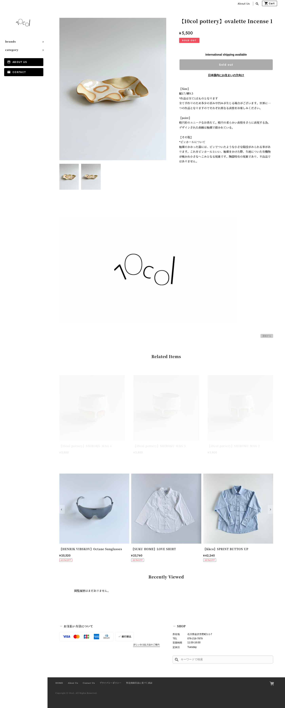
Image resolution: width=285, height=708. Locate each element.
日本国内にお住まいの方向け (226, 75)
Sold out (226, 64)
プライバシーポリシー (110, 683)
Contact (19, 72)
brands (10, 41)
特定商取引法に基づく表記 (139, 683)
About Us (244, 3)
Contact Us (89, 683)
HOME (59, 683)
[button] (62, 509)
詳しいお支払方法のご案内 (146, 645)
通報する (266, 336)
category (12, 50)
